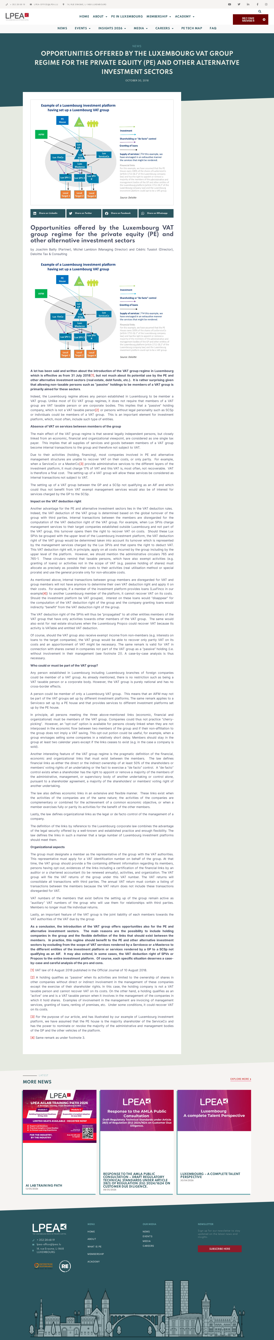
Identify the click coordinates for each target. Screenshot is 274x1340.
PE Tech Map (191, 28)
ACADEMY (185, 16)
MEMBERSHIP (159, 16)
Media (141, 28)
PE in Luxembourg (127, 16)
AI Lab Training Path (44, 1185)
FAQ (213, 28)
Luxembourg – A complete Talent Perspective (210, 1176)
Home (84, 16)
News (62, 28)
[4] (45, 593)
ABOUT (100, 16)
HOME (91, 1231)
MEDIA (147, 1241)
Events (83, 28)
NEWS (146, 1231)
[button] (260, 11)
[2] (97, 410)
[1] (92, 375)
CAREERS (148, 1245)
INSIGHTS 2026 (112, 28)
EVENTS (147, 1236)
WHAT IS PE (95, 1246)
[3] (81, 464)
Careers (164, 28)
